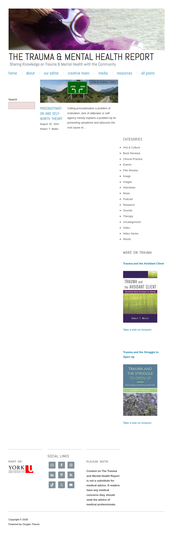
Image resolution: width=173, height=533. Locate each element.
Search (13, 99)
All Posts (148, 73)
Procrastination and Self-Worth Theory (51, 113)
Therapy (128, 216)
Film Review (130, 170)
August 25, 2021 (49, 123)
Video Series (130, 233)
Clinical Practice (133, 159)
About (30, 73)
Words (127, 239)
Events (127, 164)
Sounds (127, 210)
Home (13, 73)
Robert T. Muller (49, 128)
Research (129, 204)
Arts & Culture (99, 82)
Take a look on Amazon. (137, 329)
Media (103, 73)
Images (127, 182)
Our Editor (51, 73)
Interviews (129, 187)
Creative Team (78, 73)
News (126, 193)
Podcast (128, 199)
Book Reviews (131, 153)
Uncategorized (132, 222)
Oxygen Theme (30, 524)
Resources (124, 73)
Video (113, 82)
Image (127, 176)
